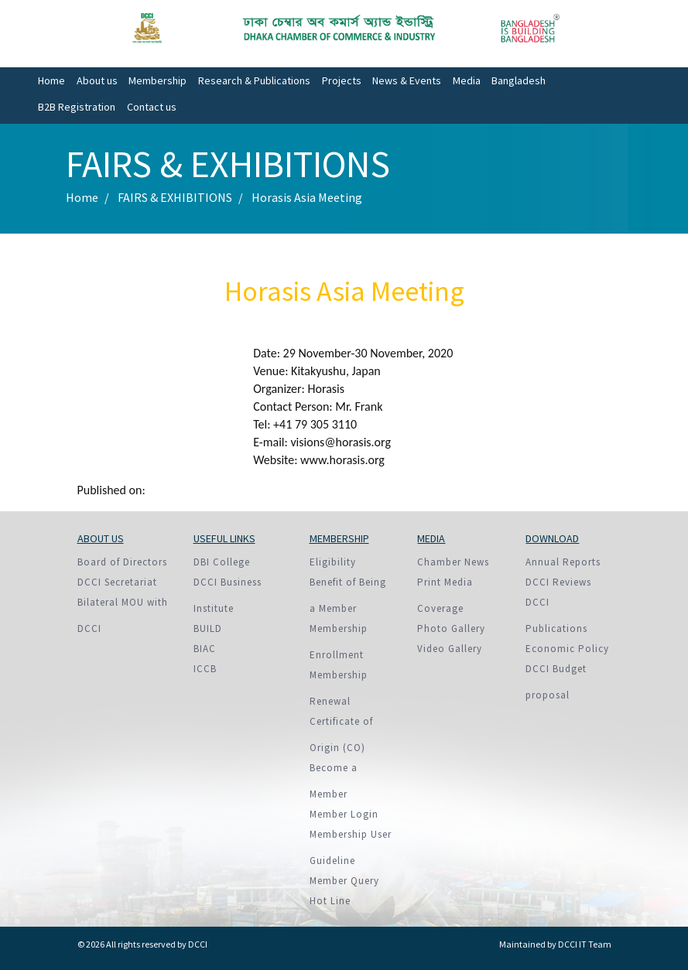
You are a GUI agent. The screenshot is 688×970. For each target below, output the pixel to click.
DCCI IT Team (584, 944)
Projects (341, 80)
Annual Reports (563, 562)
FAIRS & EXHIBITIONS (175, 197)
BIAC (204, 648)
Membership (157, 80)
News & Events (406, 80)
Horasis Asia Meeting (307, 197)
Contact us (151, 107)
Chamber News (453, 562)
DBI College (221, 562)
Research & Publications (254, 80)
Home (51, 80)
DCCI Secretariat (117, 582)
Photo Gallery (451, 628)
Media (467, 80)
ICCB (205, 668)
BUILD (207, 628)
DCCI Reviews (558, 582)
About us (97, 80)
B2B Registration (76, 107)
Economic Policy (567, 648)
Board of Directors (122, 562)
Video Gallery (449, 648)
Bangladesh (518, 80)
